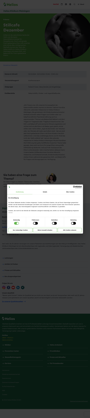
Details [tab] (45, 192)
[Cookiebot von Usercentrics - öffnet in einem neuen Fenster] (74, 187)
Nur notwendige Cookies (20, 230)
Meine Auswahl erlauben (45, 230)
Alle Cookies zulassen (69, 230)
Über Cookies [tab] (70, 192)
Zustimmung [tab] (20, 192)
